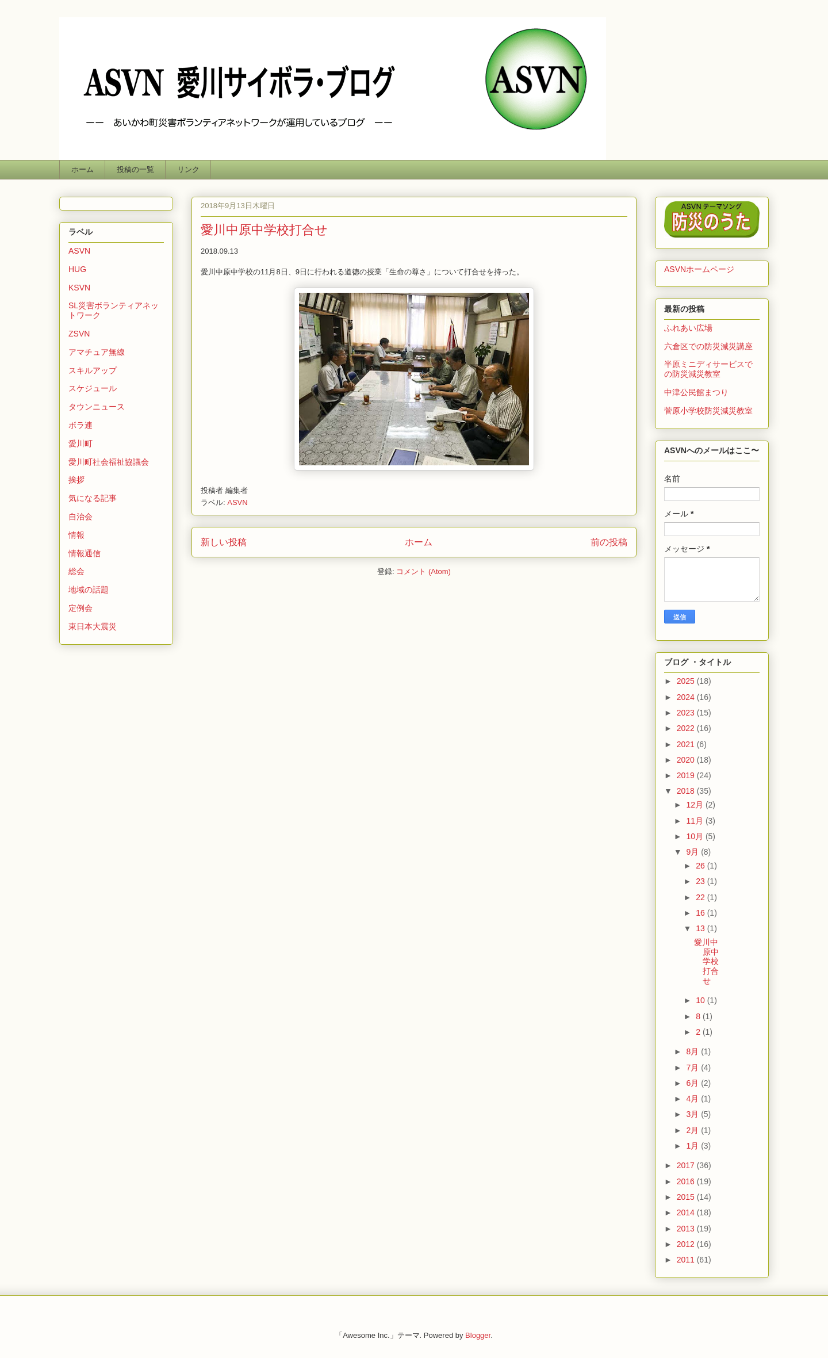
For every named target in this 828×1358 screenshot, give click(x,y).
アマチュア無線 (96, 352)
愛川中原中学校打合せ (264, 230)
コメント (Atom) (423, 571)
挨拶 (76, 479)
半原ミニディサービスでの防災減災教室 (708, 368)
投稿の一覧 (135, 169)
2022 (687, 728)
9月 (693, 851)
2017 (687, 1165)
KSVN (79, 287)
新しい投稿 (224, 542)
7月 (693, 1067)
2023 (687, 712)
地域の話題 (88, 589)
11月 (695, 820)
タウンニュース (96, 406)
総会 (76, 571)
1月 (693, 1145)
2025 (687, 681)
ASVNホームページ (699, 269)
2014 (687, 1212)
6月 (693, 1083)
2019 (687, 775)
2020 (687, 759)
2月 (693, 1130)
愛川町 (80, 443)
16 (701, 912)
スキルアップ (92, 370)
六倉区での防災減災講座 (708, 346)
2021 (687, 744)
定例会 (80, 608)
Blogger (477, 1335)
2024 (687, 697)
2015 (687, 1197)
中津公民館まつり (696, 392)
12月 (695, 804)
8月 (693, 1051)
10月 (695, 836)
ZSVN (79, 333)
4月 (693, 1098)
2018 (687, 790)
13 (701, 928)
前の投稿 (609, 542)
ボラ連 (80, 425)
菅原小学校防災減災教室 (708, 410)
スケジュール (92, 388)
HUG (77, 269)
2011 (687, 1259)
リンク (188, 169)
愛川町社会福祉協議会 (108, 461)
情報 (76, 535)
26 (701, 865)
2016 (687, 1181)
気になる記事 (92, 498)
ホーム (82, 169)
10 (701, 1000)
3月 (693, 1114)
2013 (687, 1228)
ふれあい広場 (688, 327)
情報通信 (84, 553)
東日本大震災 (92, 626)
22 (701, 897)
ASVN (237, 502)
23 (701, 881)
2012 (687, 1244)
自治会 (80, 516)
